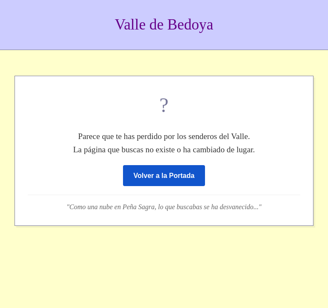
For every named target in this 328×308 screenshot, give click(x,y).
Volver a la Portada (164, 175)
